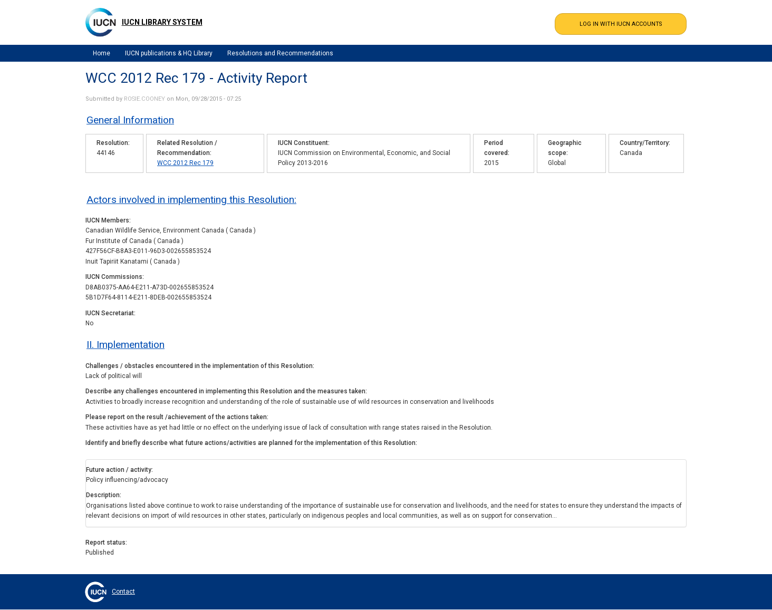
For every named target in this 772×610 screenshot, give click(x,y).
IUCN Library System (162, 22)
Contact (123, 591)
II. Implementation (125, 344)
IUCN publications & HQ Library (169, 53)
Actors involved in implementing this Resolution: (191, 199)
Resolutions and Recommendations (280, 53)
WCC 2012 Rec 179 (185, 163)
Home (101, 53)
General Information (130, 120)
